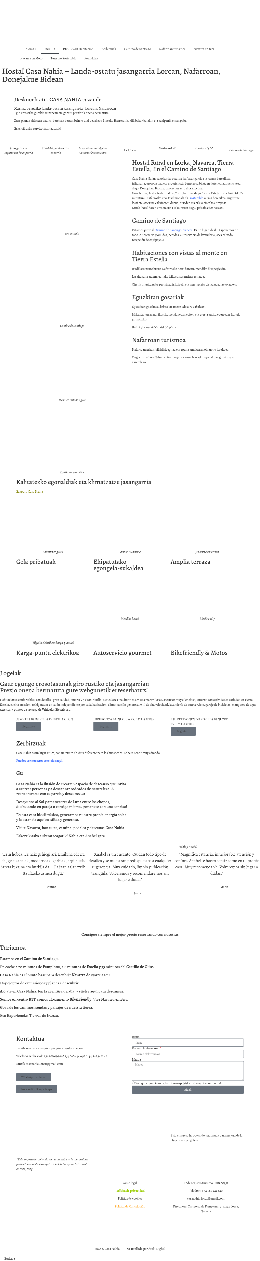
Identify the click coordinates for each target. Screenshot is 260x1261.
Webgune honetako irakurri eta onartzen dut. (180, 1083)
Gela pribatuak (36, 561)
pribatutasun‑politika (175, 1083)
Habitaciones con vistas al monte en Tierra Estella (179, 256)
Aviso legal (130, 1183)
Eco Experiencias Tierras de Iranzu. (29, 1015)
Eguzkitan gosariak (158, 297)
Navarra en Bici (204, 49)
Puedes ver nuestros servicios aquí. (39, 760)
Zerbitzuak (109, 49)
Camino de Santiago (137, 49)
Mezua (136, 1059)
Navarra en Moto (31, 58)
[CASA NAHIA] (72, 1112)
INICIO (50, 49)
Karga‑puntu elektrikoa (47, 652)
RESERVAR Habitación (78, 49)
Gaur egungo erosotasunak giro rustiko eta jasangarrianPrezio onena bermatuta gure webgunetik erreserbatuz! (74, 687)
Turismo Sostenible (63, 58)
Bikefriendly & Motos (199, 652)
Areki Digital (156, 1249)
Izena (136, 1037)
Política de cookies (130, 1198)
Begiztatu (28, 726)
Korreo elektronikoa (145, 1048)
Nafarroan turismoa (172, 49)
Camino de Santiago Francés (173, 230)
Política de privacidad (129, 1191)
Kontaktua (91, 58)
